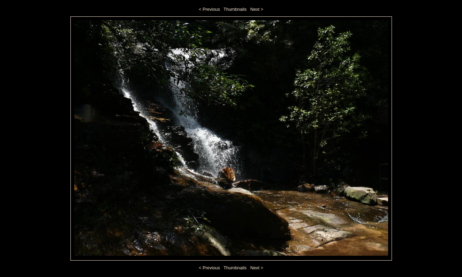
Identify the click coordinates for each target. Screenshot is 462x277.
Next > (256, 9)
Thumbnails (235, 9)
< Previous (209, 9)
